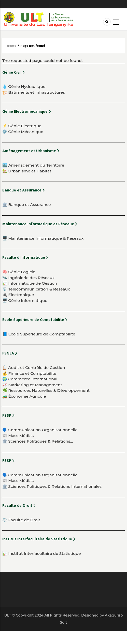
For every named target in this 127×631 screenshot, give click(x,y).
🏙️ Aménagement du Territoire (33, 165)
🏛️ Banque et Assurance (26, 204)
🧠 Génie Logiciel (19, 271)
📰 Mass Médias (18, 435)
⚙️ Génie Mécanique (22, 131)
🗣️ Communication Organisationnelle (40, 429)
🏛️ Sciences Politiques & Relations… (37, 441)
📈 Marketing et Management (32, 384)
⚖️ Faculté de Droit (21, 519)
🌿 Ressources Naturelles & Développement (46, 390)
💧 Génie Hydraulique (23, 86)
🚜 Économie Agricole (24, 396)
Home (11, 45)
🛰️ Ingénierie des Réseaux (28, 277)
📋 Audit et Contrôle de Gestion (33, 367)
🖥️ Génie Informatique (24, 300)
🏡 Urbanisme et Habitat (26, 171)
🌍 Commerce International (29, 379)
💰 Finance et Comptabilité (29, 373)
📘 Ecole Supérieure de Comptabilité (38, 334)
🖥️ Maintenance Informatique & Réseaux (42, 238)
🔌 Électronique (18, 294)
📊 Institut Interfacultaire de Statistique (41, 553)
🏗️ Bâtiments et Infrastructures (33, 92)
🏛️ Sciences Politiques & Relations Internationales (52, 486)
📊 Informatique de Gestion (29, 283)
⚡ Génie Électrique (21, 125)
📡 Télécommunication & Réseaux (36, 289)
